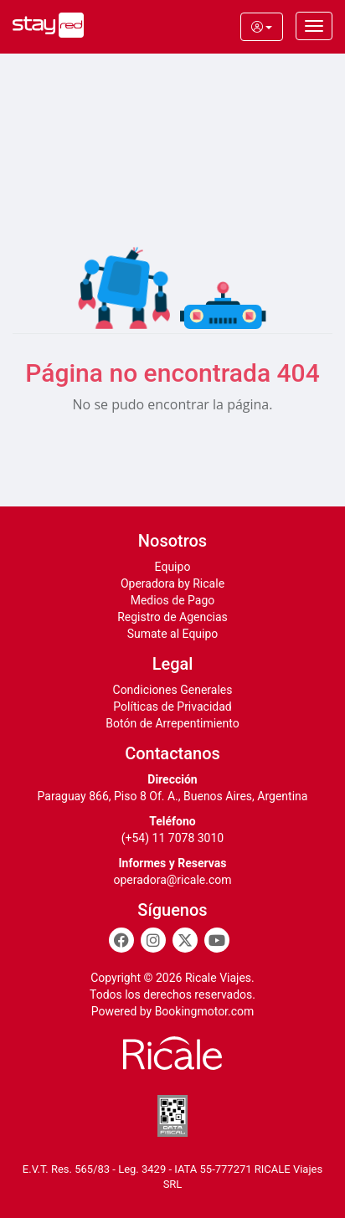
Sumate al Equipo (173, 633)
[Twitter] (185, 940)
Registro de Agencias (172, 617)
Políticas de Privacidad (172, 706)
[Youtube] (216, 940)
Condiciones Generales (173, 689)
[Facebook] (121, 940)
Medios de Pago (173, 600)
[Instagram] (153, 940)
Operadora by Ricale (172, 583)
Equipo (173, 566)
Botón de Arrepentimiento (172, 723)
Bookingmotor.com (205, 1011)
